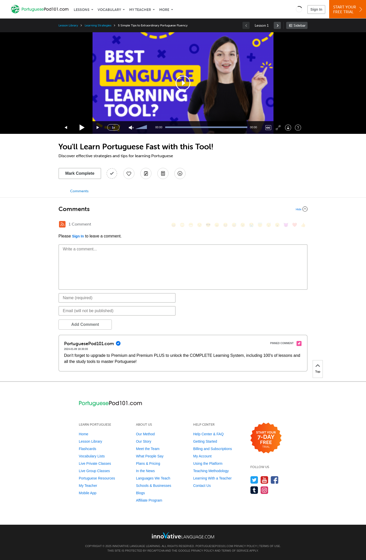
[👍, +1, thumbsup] (303, 225)
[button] (299, 9)
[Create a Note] (145, 173)
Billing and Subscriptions (212, 449)
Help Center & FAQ (208, 434)
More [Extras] (164, 10)
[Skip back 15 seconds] (66, 127)
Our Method (145, 434)
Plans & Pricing (148, 463)
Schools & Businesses (153, 486)
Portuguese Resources (97, 478)
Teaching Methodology (211, 471)
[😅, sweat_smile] (234, 225)
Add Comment (85, 324)
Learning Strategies (98, 25)
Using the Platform (207, 463)
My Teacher (140, 10)
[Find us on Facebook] (275, 480)
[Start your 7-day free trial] (266, 438)
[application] (183, 83)
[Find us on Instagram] (264, 490)
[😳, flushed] (182, 225)
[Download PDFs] (163, 173)
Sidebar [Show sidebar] (300, 25)
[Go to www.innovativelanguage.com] (183, 535)
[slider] (141, 127)
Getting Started (205, 441)
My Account (202, 456)
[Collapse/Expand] (183, 209)
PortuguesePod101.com (214, 546)
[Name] (117, 298)
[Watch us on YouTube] (264, 480)
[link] (277, 25)
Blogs (140, 493)
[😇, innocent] (260, 225)
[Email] (117, 311)
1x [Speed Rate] (113, 127)
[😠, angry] (216, 225)
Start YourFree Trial (348, 9)
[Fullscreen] (278, 127)
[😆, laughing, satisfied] (225, 225)
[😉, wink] (242, 225)
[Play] (82, 127)
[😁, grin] (191, 225)
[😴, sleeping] (268, 225)
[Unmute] (131, 127)
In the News (145, 471)
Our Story (143, 441)
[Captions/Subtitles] (268, 127)
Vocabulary (109, 10)
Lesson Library (68, 25)
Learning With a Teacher (212, 478)
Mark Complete (80, 173)
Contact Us (202, 486)
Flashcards (87, 449)
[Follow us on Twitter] (254, 480)
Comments (79, 191)
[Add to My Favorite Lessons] (128, 173)
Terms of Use (269, 546)
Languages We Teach (153, 478)
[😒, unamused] (199, 225)
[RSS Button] (62, 224)
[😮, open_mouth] (277, 225)
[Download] (288, 127)
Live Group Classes (94, 471)
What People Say (149, 456)
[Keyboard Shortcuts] (298, 127)
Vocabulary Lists (92, 456)
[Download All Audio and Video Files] (180, 173)
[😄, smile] (173, 225)
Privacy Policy (245, 546)
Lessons (81, 10)
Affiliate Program (149, 500)
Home (83, 434)
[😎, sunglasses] (208, 225)
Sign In (316, 9)
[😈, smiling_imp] (286, 225)
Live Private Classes (95, 463)
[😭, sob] (251, 225)
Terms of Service (235, 550)
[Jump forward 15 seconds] (98, 127)
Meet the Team (147, 449)
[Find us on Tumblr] (254, 490)
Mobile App (87, 493)
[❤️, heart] (294, 225)
